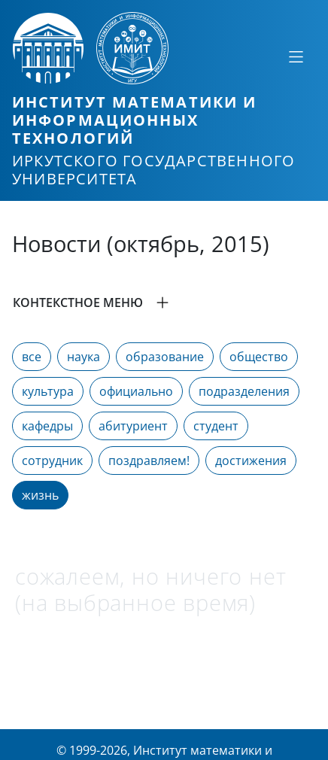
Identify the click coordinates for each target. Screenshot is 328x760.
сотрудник (52, 460)
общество (258, 356)
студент (215, 426)
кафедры (47, 426)
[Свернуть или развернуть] (295, 56)
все (31, 356)
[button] (164, 302)
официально (136, 391)
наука (83, 356)
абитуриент (133, 426)
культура (48, 391)
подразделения (244, 391)
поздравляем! (149, 460)
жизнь (40, 495)
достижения (251, 460)
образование (165, 356)
